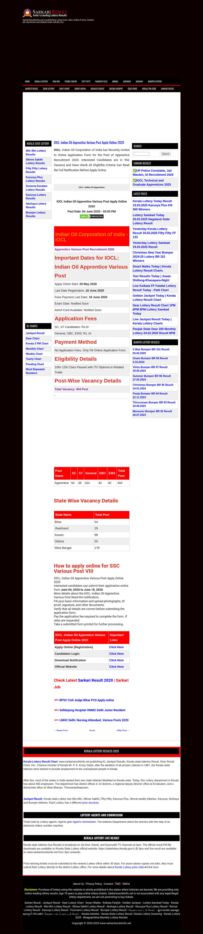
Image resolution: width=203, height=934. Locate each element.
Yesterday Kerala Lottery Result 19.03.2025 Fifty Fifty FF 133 (154, 233)
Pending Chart (35, 364)
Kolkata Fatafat (97, 88)
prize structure (90, 802)
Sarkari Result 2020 (95, 680)
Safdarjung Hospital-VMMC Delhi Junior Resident (92, 710)
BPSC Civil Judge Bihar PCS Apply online (87, 700)
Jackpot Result (31, 88)
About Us (78, 883)
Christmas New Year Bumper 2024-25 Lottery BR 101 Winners (153, 256)
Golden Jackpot (116, 88)
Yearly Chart (33, 359)
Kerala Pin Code (149, 88)
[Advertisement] (101, 53)
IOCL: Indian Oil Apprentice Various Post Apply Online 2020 (89, 142)
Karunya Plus (101, 81)
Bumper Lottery (155, 81)
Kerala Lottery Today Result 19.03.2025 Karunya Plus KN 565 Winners (152, 205)
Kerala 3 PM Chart (37, 343)
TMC (117, 883)
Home (27, 81)
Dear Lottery (48, 88)
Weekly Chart (34, 353)
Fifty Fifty (86, 81)
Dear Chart (32, 338)
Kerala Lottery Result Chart (41, 761)
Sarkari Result (167, 88)
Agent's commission (84, 821)
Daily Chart (64, 88)
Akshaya (139, 81)
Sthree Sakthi (71, 81)
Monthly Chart (35, 348)
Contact (108, 883)
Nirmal (115, 81)
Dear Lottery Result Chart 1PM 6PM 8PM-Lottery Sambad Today (154, 309)
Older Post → (123, 730)
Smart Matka (80, 88)
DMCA (126, 883)
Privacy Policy (94, 883)
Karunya (127, 81)
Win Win (56, 81)
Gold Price (132, 88)
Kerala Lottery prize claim (129, 867)
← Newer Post (61, 730)
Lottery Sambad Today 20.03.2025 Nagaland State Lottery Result (151, 219)
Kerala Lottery (41, 81)
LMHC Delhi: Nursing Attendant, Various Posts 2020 (94, 720)
